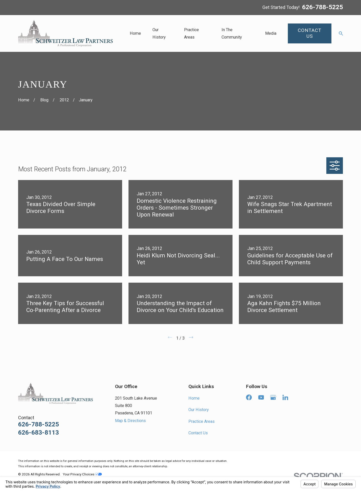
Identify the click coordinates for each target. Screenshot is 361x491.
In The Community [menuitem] (232, 33)
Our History (198, 409)
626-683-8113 (38, 432)
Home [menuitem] (135, 33)
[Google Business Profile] (273, 397)
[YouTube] (261, 397)
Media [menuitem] (270, 33)
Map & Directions (130, 420)
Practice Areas (201, 421)
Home (194, 398)
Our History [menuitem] (159, 33)
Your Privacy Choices (82, 474)
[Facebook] (249, 397)
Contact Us (198, 432)
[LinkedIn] (285, 397)
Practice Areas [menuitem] (191, 33)
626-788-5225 (322, 7)
